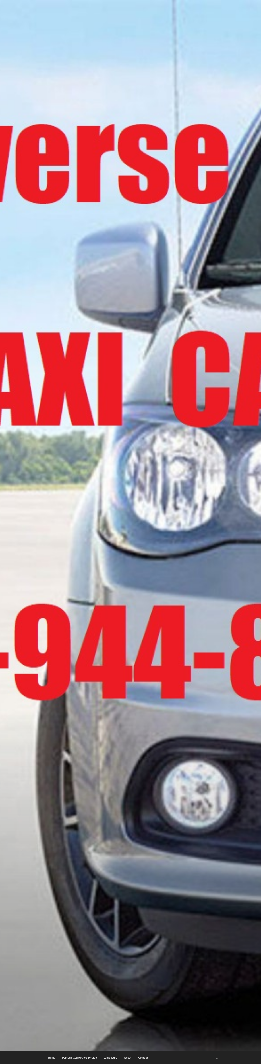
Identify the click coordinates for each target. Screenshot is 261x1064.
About (127, 1057)
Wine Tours (110, 1057)
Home (51, 1057)
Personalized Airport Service (79, 1057)
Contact (143, 1057)
